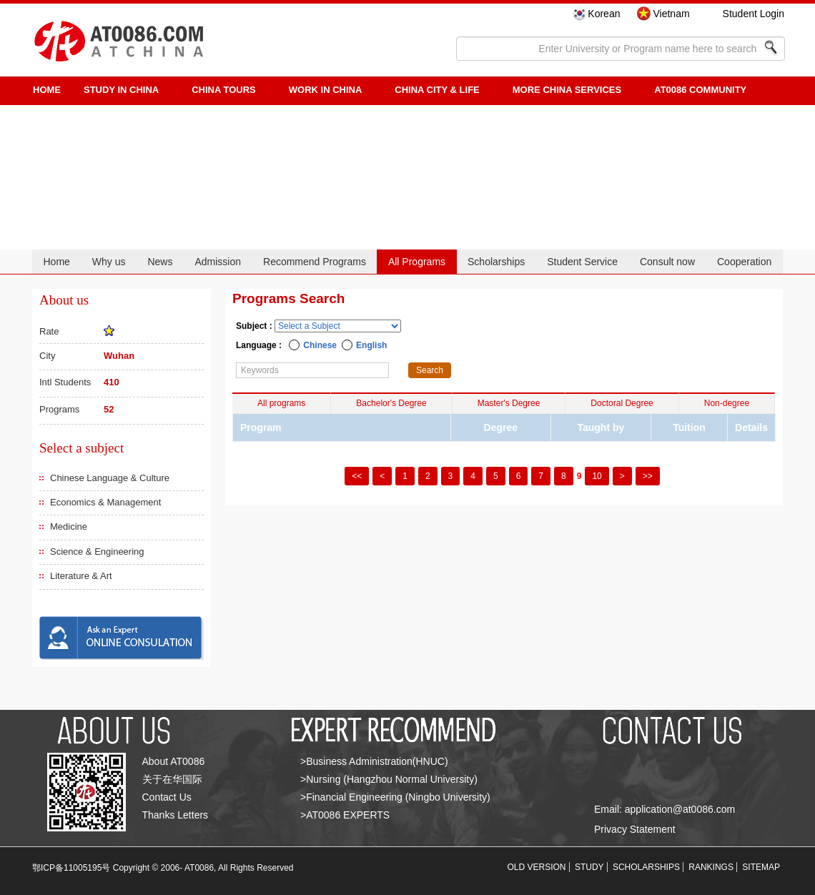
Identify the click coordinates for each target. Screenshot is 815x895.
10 (596, 476)
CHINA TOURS (224, 89)
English (371, 345)
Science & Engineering (97, 551)
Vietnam (671, 13)
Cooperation (744, 261)
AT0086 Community (700, 89)
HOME (47, 89)
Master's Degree (509, 403)
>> (648, 476)
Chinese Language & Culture (109, 478)
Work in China (325, 89)
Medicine (68, 526)
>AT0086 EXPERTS (345, 815)
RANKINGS (711, 867)
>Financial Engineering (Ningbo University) (395, 797)
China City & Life (437, 89)
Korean (604, 13)
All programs (281, 403)
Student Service (582, 261)
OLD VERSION (537, 867)
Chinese (320, 345)
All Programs (416, 261)
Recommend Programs (314, 261)
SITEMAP (761, 867)
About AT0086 (173, 761)
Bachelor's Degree (391, 403)
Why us (109, 261)
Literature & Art (81, 575)
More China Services (567, 89)
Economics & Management (105, 502)
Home (56, 261)
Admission (217, 261)
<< (357, 476)
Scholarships (496, 261)
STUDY (589, 867)
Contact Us (167, 797)
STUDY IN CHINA (121, 89)
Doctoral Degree (622, 403)
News (159, 261)
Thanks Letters (175, 815)
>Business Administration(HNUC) (374, 761)
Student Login (753, 13)
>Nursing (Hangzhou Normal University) (389, 779)
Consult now (667, 261)
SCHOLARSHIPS (646, 867)
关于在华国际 (172, 779)
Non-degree (726, 403)
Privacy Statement (635, 829)
